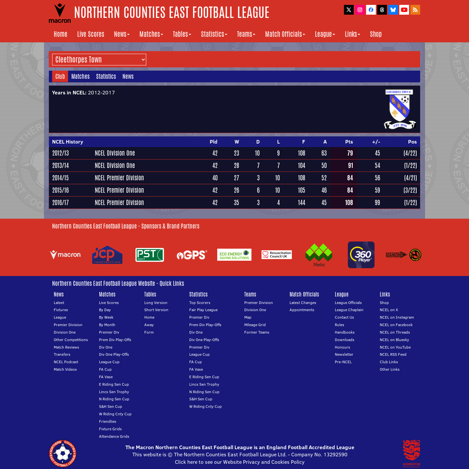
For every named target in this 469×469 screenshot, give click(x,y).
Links (352, 34)
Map (247, 317)
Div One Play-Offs (114, 354)
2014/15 (60, 177)
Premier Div (109, 332)
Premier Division (68, 324)
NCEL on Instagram (397, 317)
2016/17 (60, 202)
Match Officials (285, 34)
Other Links (390, 369)
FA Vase (106, 376)
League (325, 34)
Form (149, 332)
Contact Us (344, 317)
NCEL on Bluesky (394, 339)
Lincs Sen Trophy (114, 391)
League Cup (109, 362)
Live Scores (90, 34)
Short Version (156, 309)
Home (60, 34)
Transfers (62, 354)
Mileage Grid (255, 324)
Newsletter (344, 354)
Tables (182, 34)
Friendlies (107, 421)
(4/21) (410, 177)
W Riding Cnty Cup (115, 414)
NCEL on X (389, 309)
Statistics (214, 34)
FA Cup (105, 369)
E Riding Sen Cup (114, 384)
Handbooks (345, 332)
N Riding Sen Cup (114, 399)
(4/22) (410, 153)
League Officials (348, 302)
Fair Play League (203, 309)
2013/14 (60, 165)
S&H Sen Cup (110, 406)
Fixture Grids (110, 429)
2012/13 (60, 153)
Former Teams (256, 332)
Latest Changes (303, 302)
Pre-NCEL (343, 362)
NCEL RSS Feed (393, 354)
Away (149, 324)
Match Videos (65, 369)
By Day (105, 309)
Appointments (302, 309)
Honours (342, 347)
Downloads (344, 339)
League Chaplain (349, 309)
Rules (339, 324)
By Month (107, 324)
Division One (65, 332)
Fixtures (61, 309)
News (122, 34)
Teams (246, 34)
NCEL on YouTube (395, 347)
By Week (106, 317)
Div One (105, 347)
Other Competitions (71, 339)
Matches (151, 34)
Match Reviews (66, 347)
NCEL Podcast (66, 362)
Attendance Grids (114, 436)
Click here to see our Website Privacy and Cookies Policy (240, 461)
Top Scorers (199, 302)
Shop (376, 34)
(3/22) (410, 190)
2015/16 (60, 190)
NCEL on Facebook (396, 324)
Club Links (389, 362)
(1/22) (410, 165)
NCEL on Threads (395, 332)
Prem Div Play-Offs (115, 339)
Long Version (155, 302)
